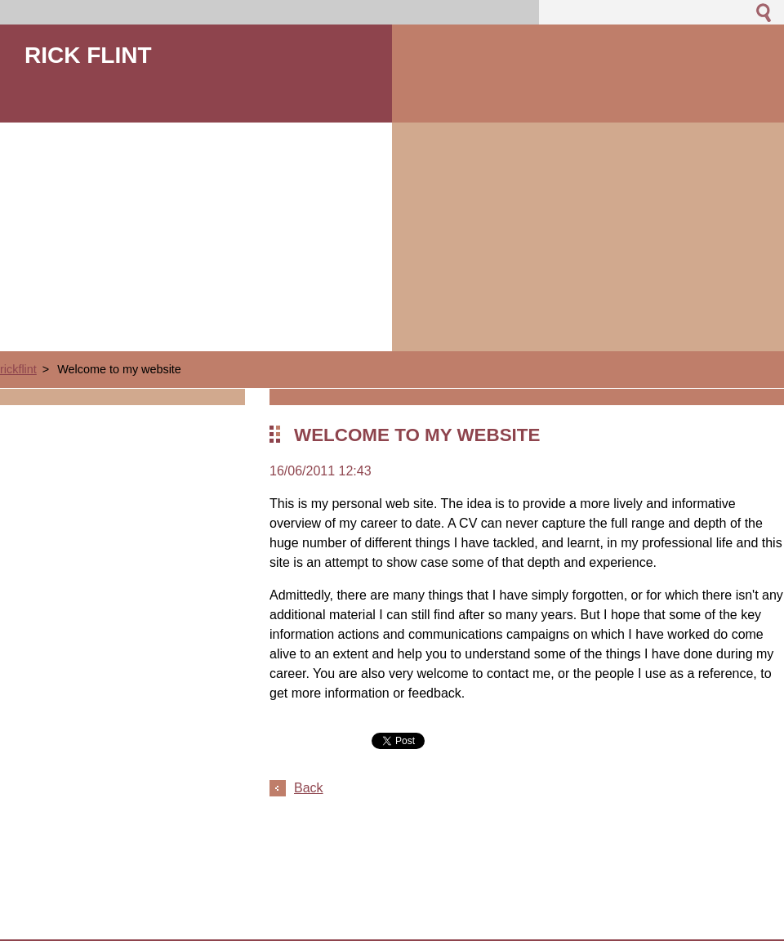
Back (308, 788)
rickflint (18, 369)
